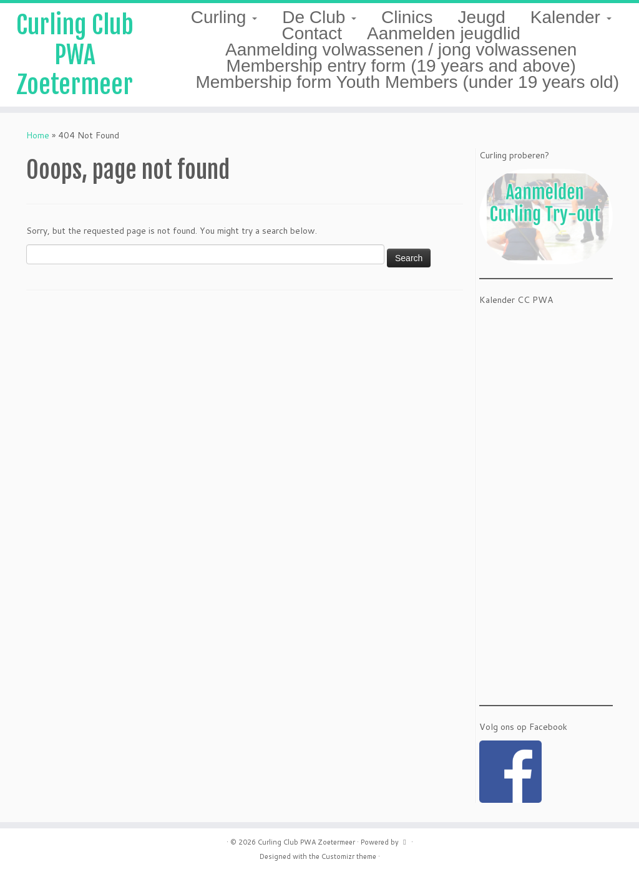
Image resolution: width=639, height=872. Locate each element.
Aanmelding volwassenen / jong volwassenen (401, 49)
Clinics (406, 17)
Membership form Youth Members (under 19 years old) (407, 82)
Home (37, 135)
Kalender (571, 17)
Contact (311, 33)
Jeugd (481, 17)
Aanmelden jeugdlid (443, 33)
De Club (319, 17)
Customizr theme (348, 856)
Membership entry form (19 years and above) (401, 65)
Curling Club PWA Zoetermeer (75, 55)
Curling (224, 17)
